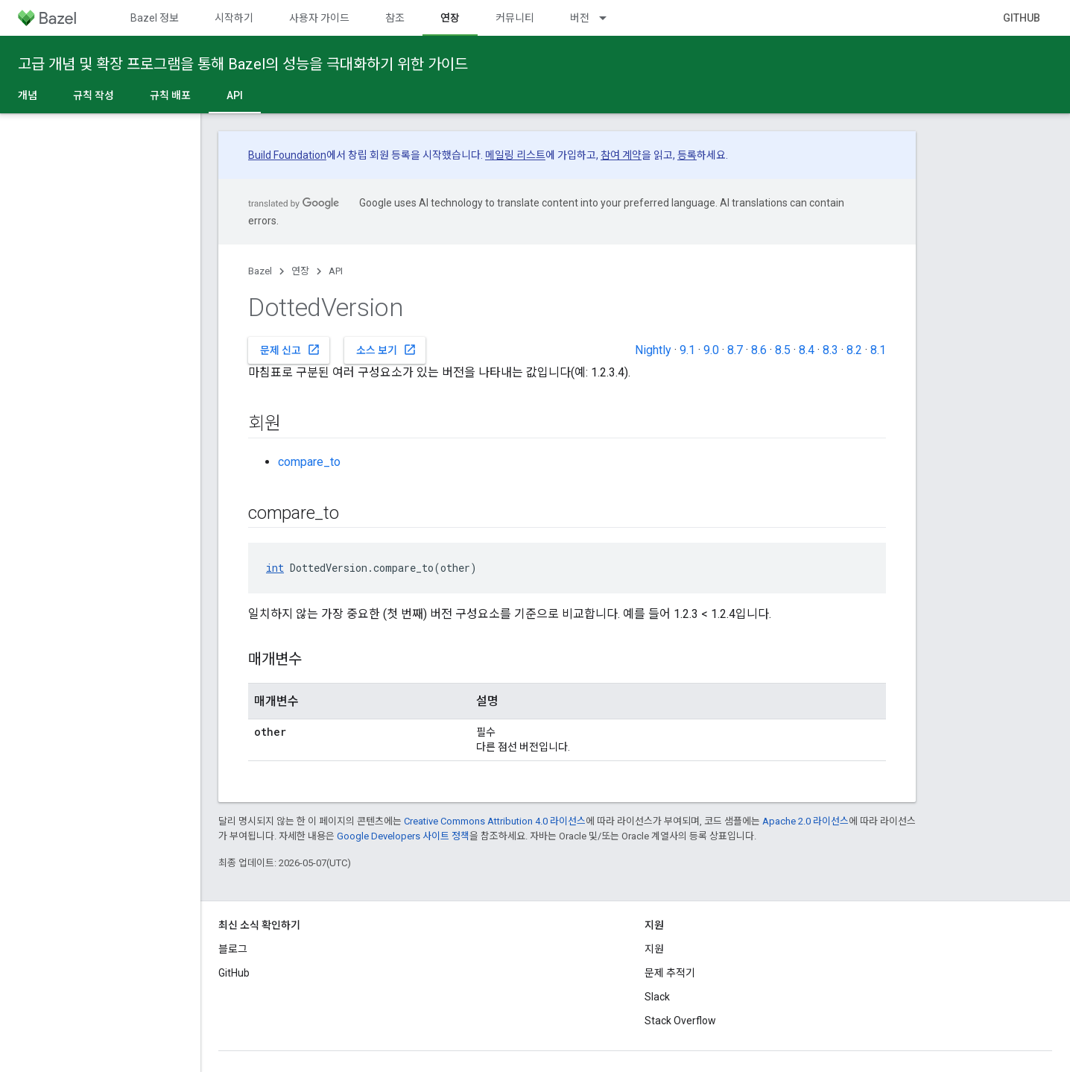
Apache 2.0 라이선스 (805, 821)
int (275, 568)
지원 (654, 949)
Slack (657, 997)
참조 (395, 18)
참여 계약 (621, 155)
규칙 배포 (170, 95)
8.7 (735, 350)
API (336, 271)
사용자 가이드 (319, 18)
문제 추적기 (670, 973)
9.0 (711, 350)
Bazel (260, 271)
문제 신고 (290, 349)
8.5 (783, 350)
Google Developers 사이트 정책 (403, 836)
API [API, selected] (235, 95)
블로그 (232, 949)
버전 (579, 18)
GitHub (1021, 18)
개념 (27, 95)
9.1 (687, 350)
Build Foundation (287, 155)
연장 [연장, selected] (450, 18)
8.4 (806, 350)
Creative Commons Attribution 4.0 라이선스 (495, 821)
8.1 (878, 350)
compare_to (309, 462)
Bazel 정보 (154, 18)
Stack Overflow (680, 1021)
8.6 (759, 350)
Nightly (653, 350)
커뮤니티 (515, 18)
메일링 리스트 (515, 155)
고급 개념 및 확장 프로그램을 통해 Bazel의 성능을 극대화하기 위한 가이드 (243, 64)
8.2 (854, 350)
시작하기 (234, 18)
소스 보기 (386, 349)
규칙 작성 (93, 95)
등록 (687, 155)
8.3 (830, 350)
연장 (300, 271)
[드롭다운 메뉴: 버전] (609, 18)
